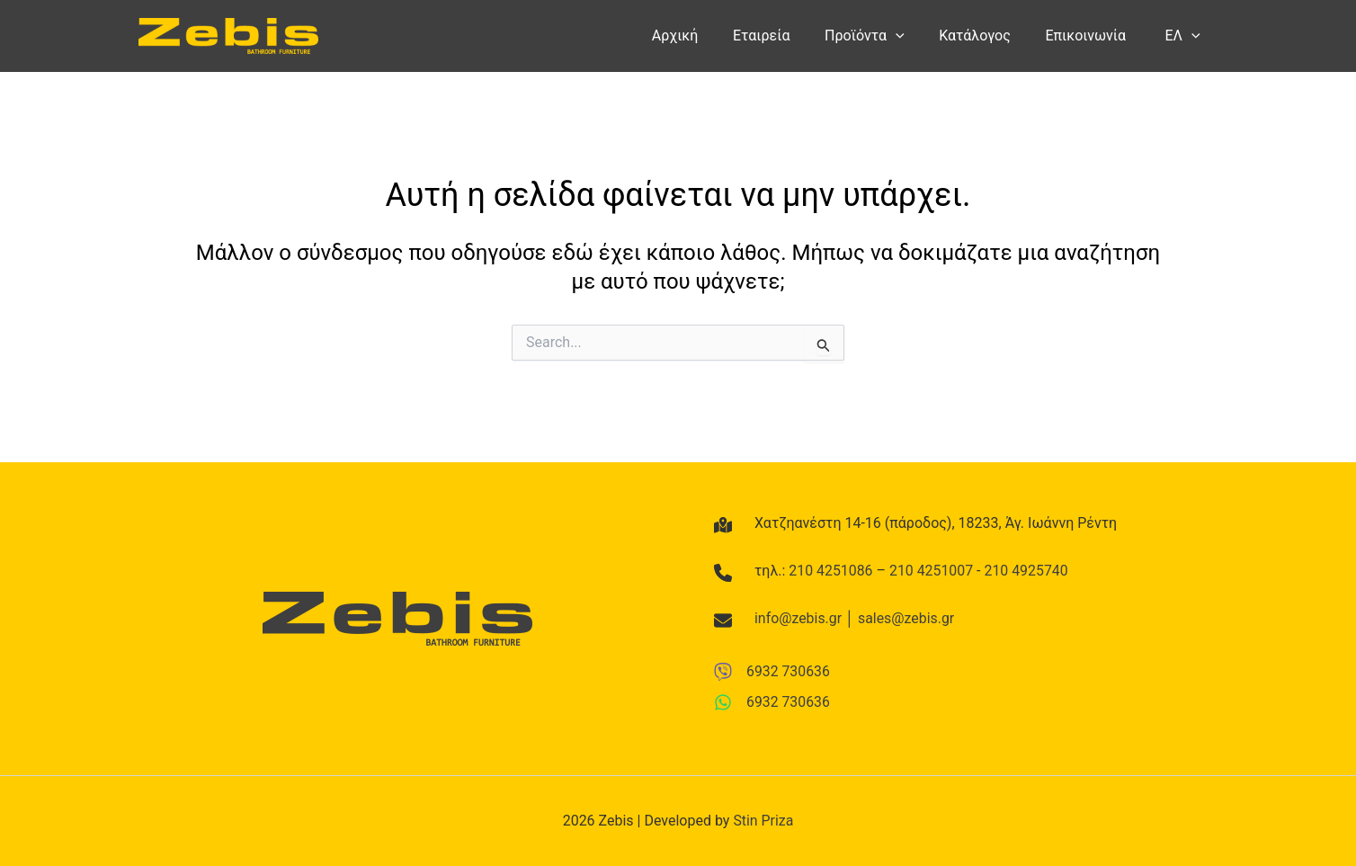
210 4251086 (831, 569)
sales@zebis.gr (907, 618)
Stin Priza (763, 820)
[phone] (722, 571)
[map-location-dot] (722, 524)
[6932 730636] (772, 671)
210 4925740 (1028, 569)
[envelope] (722, 620)
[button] (916, 36)
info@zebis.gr (798, 618)
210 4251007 (932, 569)
